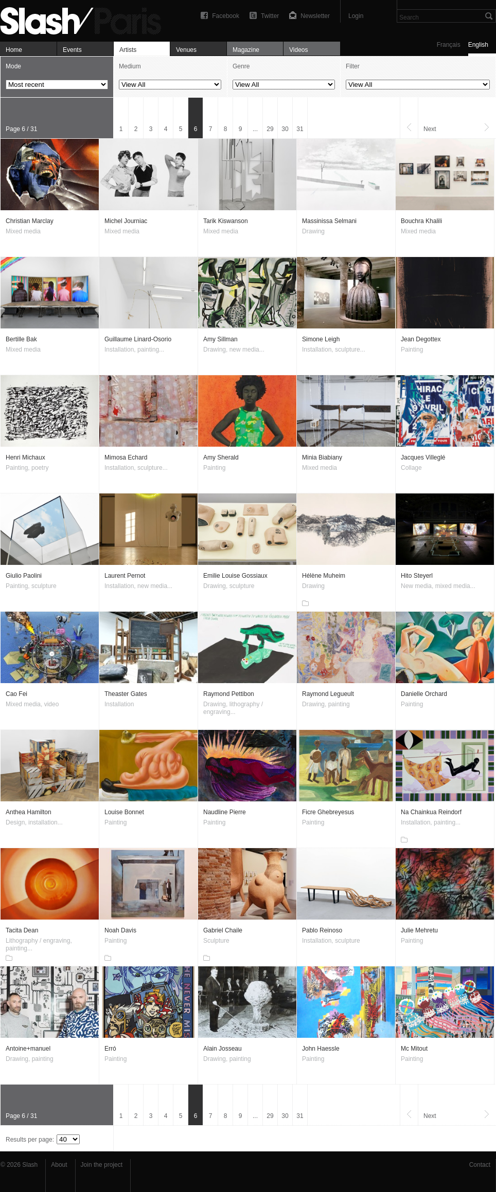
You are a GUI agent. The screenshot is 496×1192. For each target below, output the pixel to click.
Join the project (101, 1164)
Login (355, 16)
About (59, 1164)
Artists (127, 49)
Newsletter (315, 16)
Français (448, 44)
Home (14, 49)
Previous (409, 118)
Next (429, 129)
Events (72, 49)
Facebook (225, 16)
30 (284, 129)
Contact (479, 1164)
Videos (298, 49)
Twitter (270, 16)
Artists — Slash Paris (85, 19)
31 (299, 129)
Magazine (246, 49)
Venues (186, 49)
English (478, 44)
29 (270, 129)
